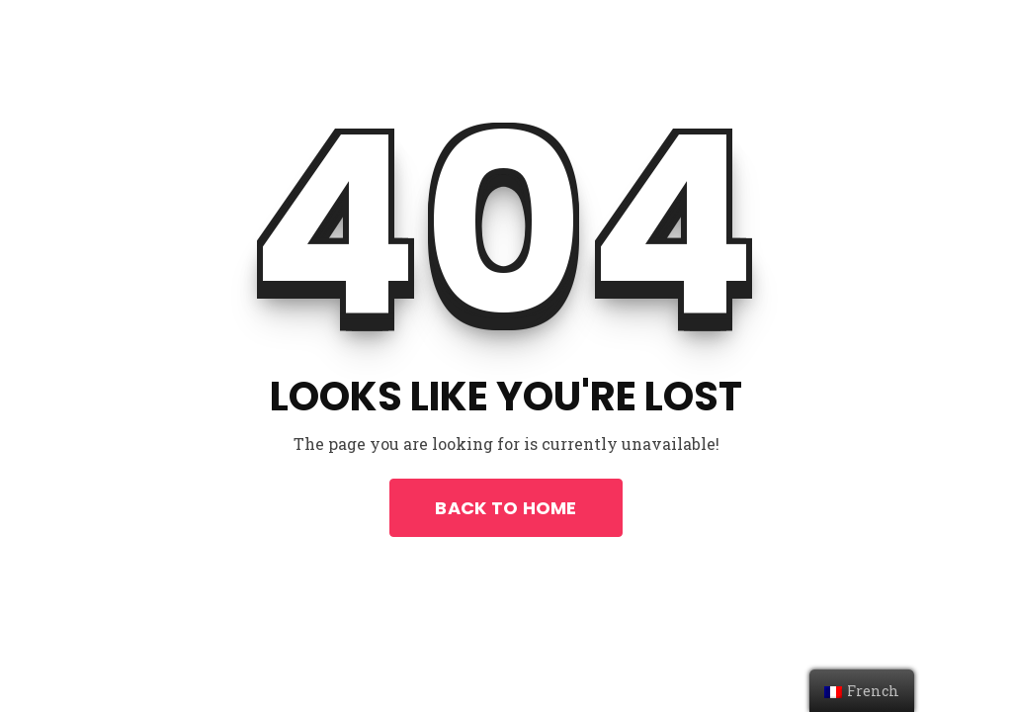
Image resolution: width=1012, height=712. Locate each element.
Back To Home (505, 507)
